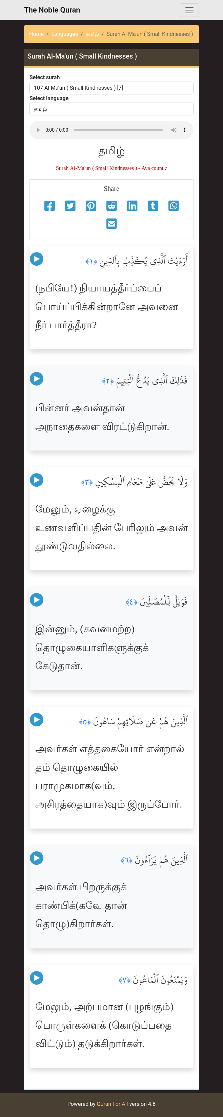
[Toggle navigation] (189, 10)
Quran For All (112, 1104)
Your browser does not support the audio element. (111, 130)
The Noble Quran (52, 10)
